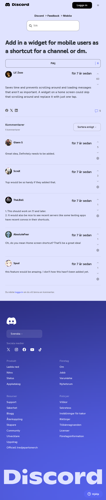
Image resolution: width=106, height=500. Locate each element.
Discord (39, 15)
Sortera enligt (87, 127)
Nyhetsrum (66, 384)
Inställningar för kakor (73, 413)
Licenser (64, 430)
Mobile (67, 15)
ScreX (16, 171)
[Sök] (53, 25)
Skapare (11, 425)
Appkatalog (14, 384)
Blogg (10, 413)
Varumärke (66, 378)
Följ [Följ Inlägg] (53, 63)
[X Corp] (11, 110)
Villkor (63, 402)
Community (13, 430)
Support (11, 402)
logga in (19, 292)
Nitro (10, 372)
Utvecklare (13, 436)
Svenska (17, 333)
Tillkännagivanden (70, 425)
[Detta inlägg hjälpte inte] (98, 84)
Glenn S (18, 142)
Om (62, 367)
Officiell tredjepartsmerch (22, 447)
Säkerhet (12, 408)
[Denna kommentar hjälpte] (98, 142)
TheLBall (18, 200)
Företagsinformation (72, 436)
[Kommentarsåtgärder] (98, 158)
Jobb (63, 372)
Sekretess (65, 408)
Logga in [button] (82, 5)
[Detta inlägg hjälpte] (98, 74)
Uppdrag (12, 442)
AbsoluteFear (21, 234)
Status (10, 378)
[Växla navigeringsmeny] (98, 5)
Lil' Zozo (18, 72)
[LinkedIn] (16, 110)
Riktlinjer (65, 419)
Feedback (53, 15)
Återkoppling (15, 419)
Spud (16, 263)
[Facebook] (6, 110)
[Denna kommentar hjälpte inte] (98, 152)
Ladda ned (13, 367)
